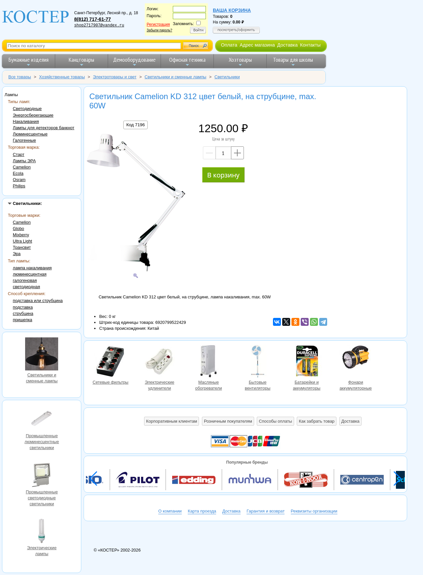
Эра (16, 253)
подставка (23, 307)
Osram (19, 179)
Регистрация (158, 24)
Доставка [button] (350, 421)
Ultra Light (22, 241)
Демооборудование (134, 61)
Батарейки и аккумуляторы (306, 362)
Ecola (18, 173)
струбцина (23, 313)
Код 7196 (135, 124)
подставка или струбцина (38, 300)
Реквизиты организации (314, 511)
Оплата (229, 45)
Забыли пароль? (159, 30)
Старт (18, 154)
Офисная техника (187, 61)
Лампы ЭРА (24, 160)
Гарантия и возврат (266, 511)
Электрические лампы (41, 531)
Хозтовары (240, 61)
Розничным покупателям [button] (228, 421)
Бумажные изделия (29, 61)
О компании (170, 511)
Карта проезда (202, 511)
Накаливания (26, 121)
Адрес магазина (257, 45)
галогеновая (25, 280)
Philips (19, 185)
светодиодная (26, 286)
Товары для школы (293, 61)
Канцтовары (81, 61)
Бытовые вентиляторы (257, 362)
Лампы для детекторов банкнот (43, 127)
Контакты (310, 45)
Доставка (287, 45)
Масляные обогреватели (208, 362)
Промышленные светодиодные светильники (41, 476)
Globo (18, 228)
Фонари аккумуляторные (355, 362)
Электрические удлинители (159, 362)
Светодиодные (27, 108)
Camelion (22, 167)
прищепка (22, 319)
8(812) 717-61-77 (92, 19)
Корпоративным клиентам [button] (171, 421)
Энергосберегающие (33, 115)
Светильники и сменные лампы (41, 354)
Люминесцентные (30, 134)
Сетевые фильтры (110, 362)
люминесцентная (30, 274)
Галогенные (24, 140)
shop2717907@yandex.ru (99, 25)
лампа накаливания (32, 267)
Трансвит (22, 247)
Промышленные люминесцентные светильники (41, 419)
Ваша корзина (232, 10)
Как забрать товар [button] (316, 421)
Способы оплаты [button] (275, 421)
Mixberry (21, 234)
